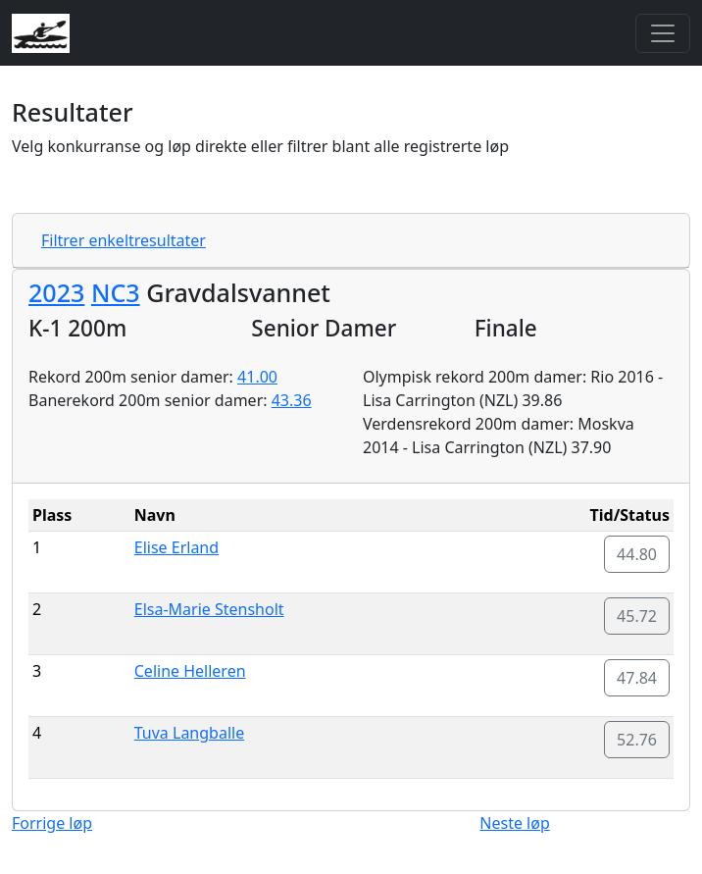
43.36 (292, 400)
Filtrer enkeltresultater (123, 240)
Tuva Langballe (189, 733)
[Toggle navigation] (662, 33)
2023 (56, 292)
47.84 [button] (637, 678)
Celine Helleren (190, 671)
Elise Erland (176, 547)
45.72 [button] (637, 616)
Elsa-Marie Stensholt (209, 609)
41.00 (257, 376)
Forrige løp (52, 823)
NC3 (115, 292)
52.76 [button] (637, 739)
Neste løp (514, 823)
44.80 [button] (637, 554)
